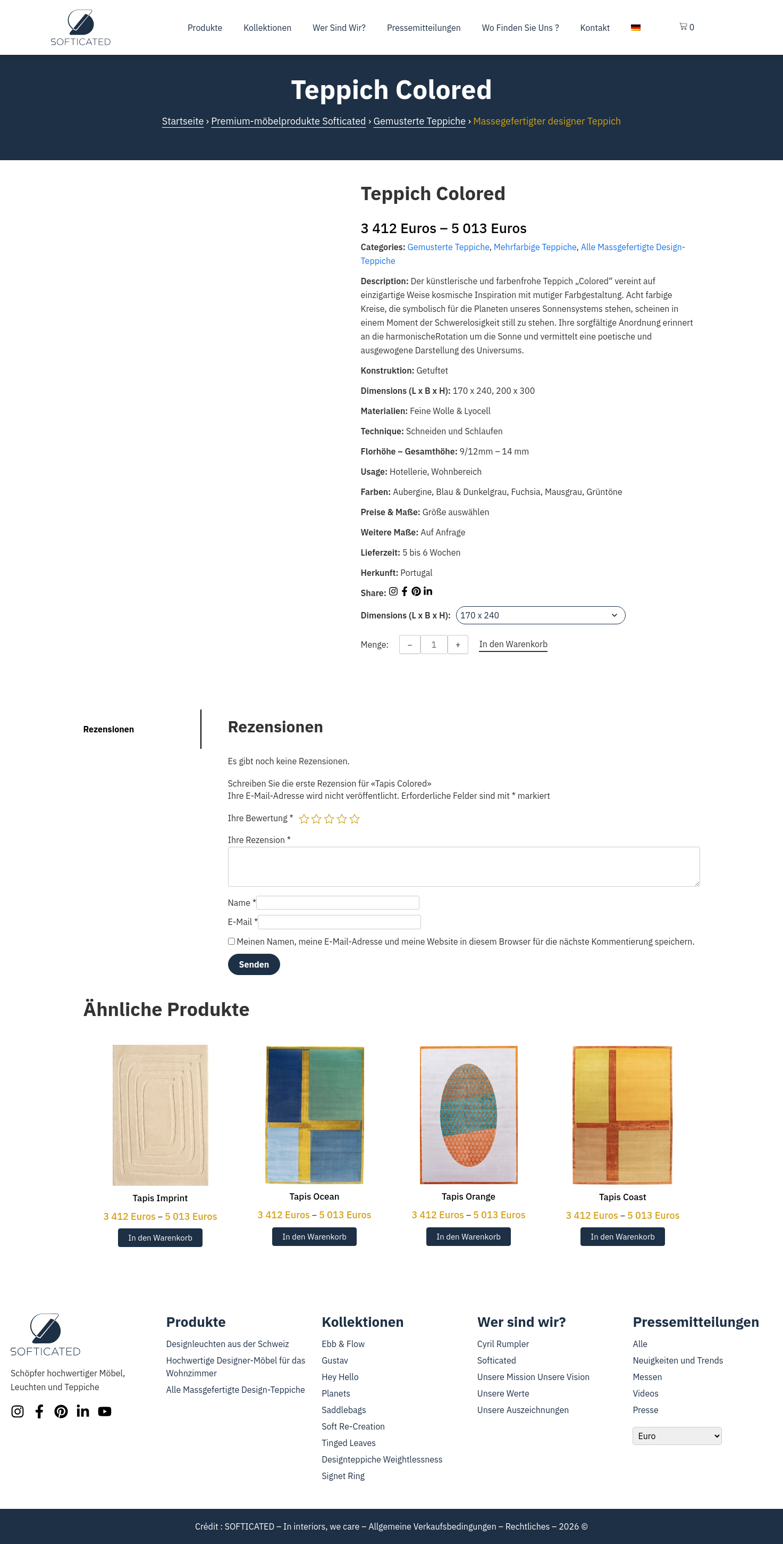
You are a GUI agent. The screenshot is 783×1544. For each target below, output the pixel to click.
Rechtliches (528, 1526)
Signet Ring (343, 1476)
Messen (647, 1377)
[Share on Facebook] (405, 593)
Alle (640, 1344)
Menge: (375, 644)
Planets (336, 1393)
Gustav (335, 1360)
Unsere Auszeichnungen (523, 1410)
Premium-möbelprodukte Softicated (288, 121)
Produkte (205, 27)
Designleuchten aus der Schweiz (227, 1344)
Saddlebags (344, 1410)
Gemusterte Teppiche (419, 121)
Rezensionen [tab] (108, 729)
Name (242, 902)
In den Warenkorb (160, 1238)
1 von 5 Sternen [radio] (304, 818)
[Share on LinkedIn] (428, 593)
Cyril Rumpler (503, 1344)
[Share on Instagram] (394, 593)
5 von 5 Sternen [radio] (354, 818)
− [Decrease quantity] (409, 644)
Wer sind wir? (339, 27)
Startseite (183, 121)
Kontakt (595, 27)
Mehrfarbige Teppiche (535, 247)
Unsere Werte (503, 1393)
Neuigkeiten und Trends (678, 1360)
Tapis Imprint (160, 1198)
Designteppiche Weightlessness (382, 1459)
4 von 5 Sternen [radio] (341, 818)
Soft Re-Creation (353, 1426)
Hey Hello (340, 1377)
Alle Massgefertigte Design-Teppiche (235, 1389)
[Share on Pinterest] (417, 593)
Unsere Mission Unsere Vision (533, 1377)
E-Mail (243, 922)
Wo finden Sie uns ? (520, 27)
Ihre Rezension (259, 840)
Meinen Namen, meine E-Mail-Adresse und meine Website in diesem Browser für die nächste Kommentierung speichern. (465, 941)
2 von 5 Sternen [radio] (316, 818)
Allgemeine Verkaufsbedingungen (432, 1526)
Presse (645, 1410)
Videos (646, 1393)
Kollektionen (267, 27)
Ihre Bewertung (260, 818)
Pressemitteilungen (424, 27)
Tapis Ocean (314, 1196)
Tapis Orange (468, 1196)
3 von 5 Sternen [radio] (329, 818)
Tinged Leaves (349, 1443)
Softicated (496, 1360)
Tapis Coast (622, 1197)
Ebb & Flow (343, 1344)
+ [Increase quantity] (458, 644)
